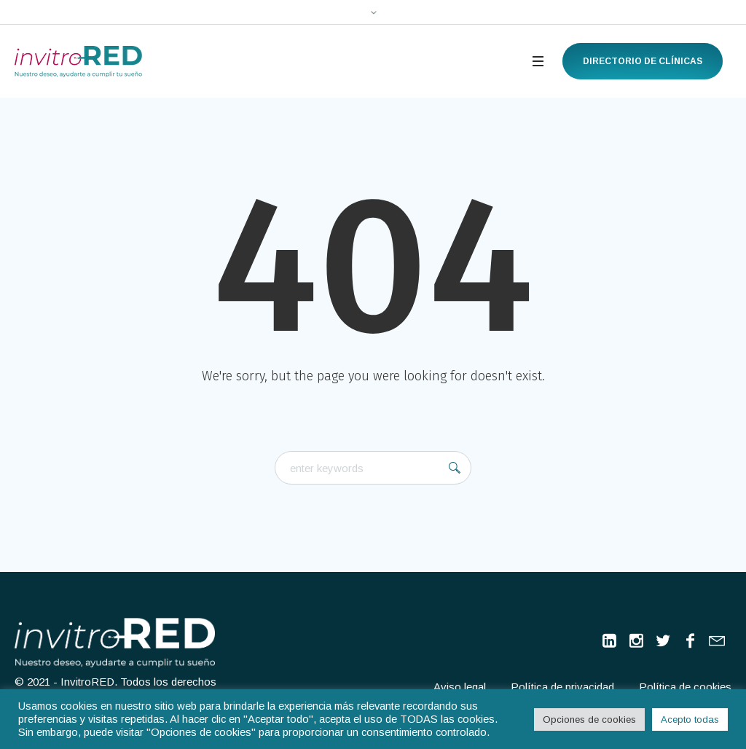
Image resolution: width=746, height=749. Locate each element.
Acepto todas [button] (690, 719)
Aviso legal (459, 687)
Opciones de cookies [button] (589, 719)
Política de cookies (685, 687)
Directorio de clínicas (642, 61)
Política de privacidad (562, 687)
